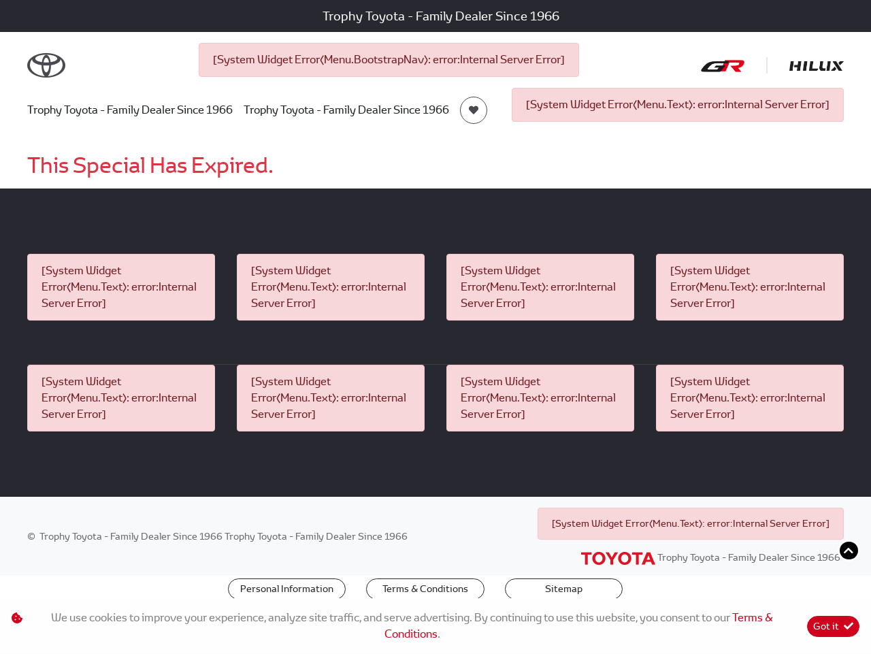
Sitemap (563, 589)
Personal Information (286, 589)
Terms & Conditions (425, 589)
